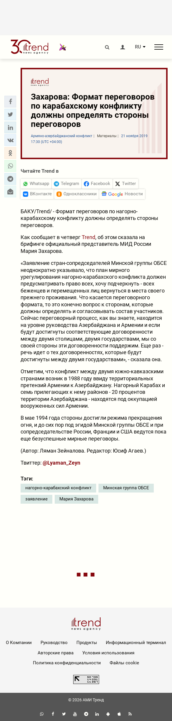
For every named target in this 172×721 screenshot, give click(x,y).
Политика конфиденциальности (67, 662)
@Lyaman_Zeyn (61, 463)
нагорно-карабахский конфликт (58, 487)
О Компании (19, 642)
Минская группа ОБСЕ (126, 487)
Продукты (86, 642)
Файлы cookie (124, 662)
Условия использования (108, 653)
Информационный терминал (136, 642)
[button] (10, 101)
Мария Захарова (76, 499)
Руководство (54, 642)
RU (138, 47)
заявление (36, 499)
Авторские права (56, 653)
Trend (88, 237)
